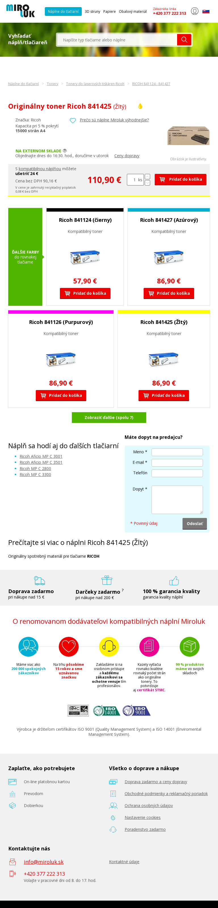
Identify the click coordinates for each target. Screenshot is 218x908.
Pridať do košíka (180, 179)
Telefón (140, 472)
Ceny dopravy (126, 155)
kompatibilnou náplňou (40, 168)
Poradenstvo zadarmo (145, 829)
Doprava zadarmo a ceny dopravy (156, 781)
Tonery (52, 83)
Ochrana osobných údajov (149, 805)
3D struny (92, 11)
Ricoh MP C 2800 (35, 468)
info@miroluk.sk (44, 861)
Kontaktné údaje (124, 861)
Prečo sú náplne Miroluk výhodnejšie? (114, 120)
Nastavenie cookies (143, 817)
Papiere (109, 11)
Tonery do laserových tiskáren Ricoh (95, 83)
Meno (138, 451)
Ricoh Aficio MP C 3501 (41, 462)
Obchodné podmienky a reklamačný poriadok (166, 793)
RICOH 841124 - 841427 (151, 83)
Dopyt (138, 489)
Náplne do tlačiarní (63, 11)
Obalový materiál (133, 11)
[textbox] (117, 39)
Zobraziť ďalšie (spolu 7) (109, 417)
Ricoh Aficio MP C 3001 (41, 456)
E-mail (138, 462)
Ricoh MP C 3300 (35, 474)
